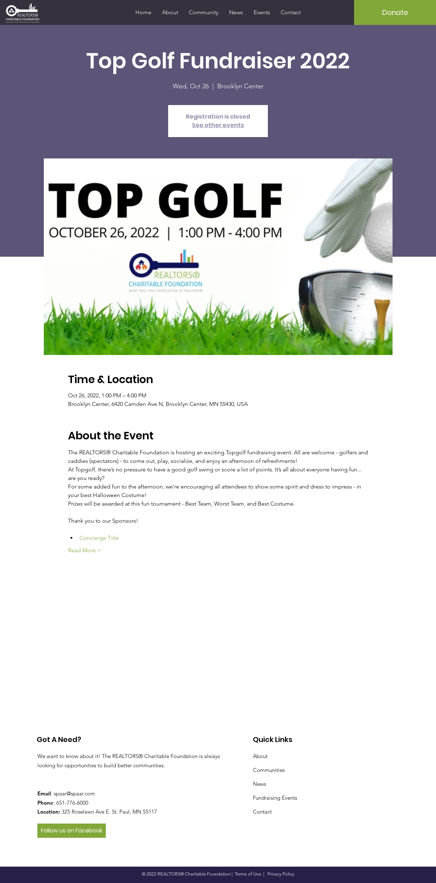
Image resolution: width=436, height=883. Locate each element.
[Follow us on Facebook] (71, 831)
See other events (218, 125)
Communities (269, 770)
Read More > (84, 550)
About (260, 756)
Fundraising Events (275, 797)
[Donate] (395, 12)
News (259, 783)
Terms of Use (248, 874)
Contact (262, 811)
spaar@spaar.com (74, 793)
